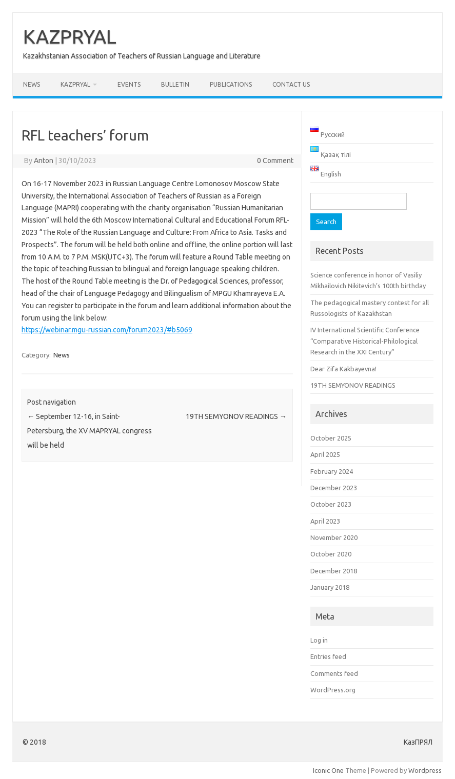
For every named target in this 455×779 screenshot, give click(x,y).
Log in (319, 640)
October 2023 (330, 504)
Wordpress (425, 770)
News (31, 84)
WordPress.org (332, 689)
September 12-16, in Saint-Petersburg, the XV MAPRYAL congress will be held (89, 430)
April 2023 (325, 521)
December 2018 (333, 570)
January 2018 (329, 587)
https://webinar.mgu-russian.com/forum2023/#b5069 (107, 330)
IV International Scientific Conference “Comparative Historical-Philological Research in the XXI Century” (365, 340)
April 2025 (325, 454)
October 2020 (330, 553)
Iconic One (328, 770)
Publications (231, 84)
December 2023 (333, 487)
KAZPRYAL (69, 36)
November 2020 (334, 537)
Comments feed (334, 673)
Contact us (291, 84)
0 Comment (275, 160)
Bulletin (175, 84)
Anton (43, 160)
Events (129, 84)
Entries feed (328, 656)
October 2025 (330, 438)
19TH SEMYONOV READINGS (236, 416)
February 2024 (331, 471)
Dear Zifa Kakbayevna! (343, 368)
